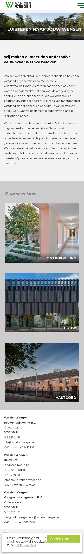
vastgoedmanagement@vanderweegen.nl (32, 517)
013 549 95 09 (12, 475)
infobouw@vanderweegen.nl (23, 479)
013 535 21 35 (12, 437)
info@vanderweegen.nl (19, 442)
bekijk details (26, 545)
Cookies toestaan (64, 539)
